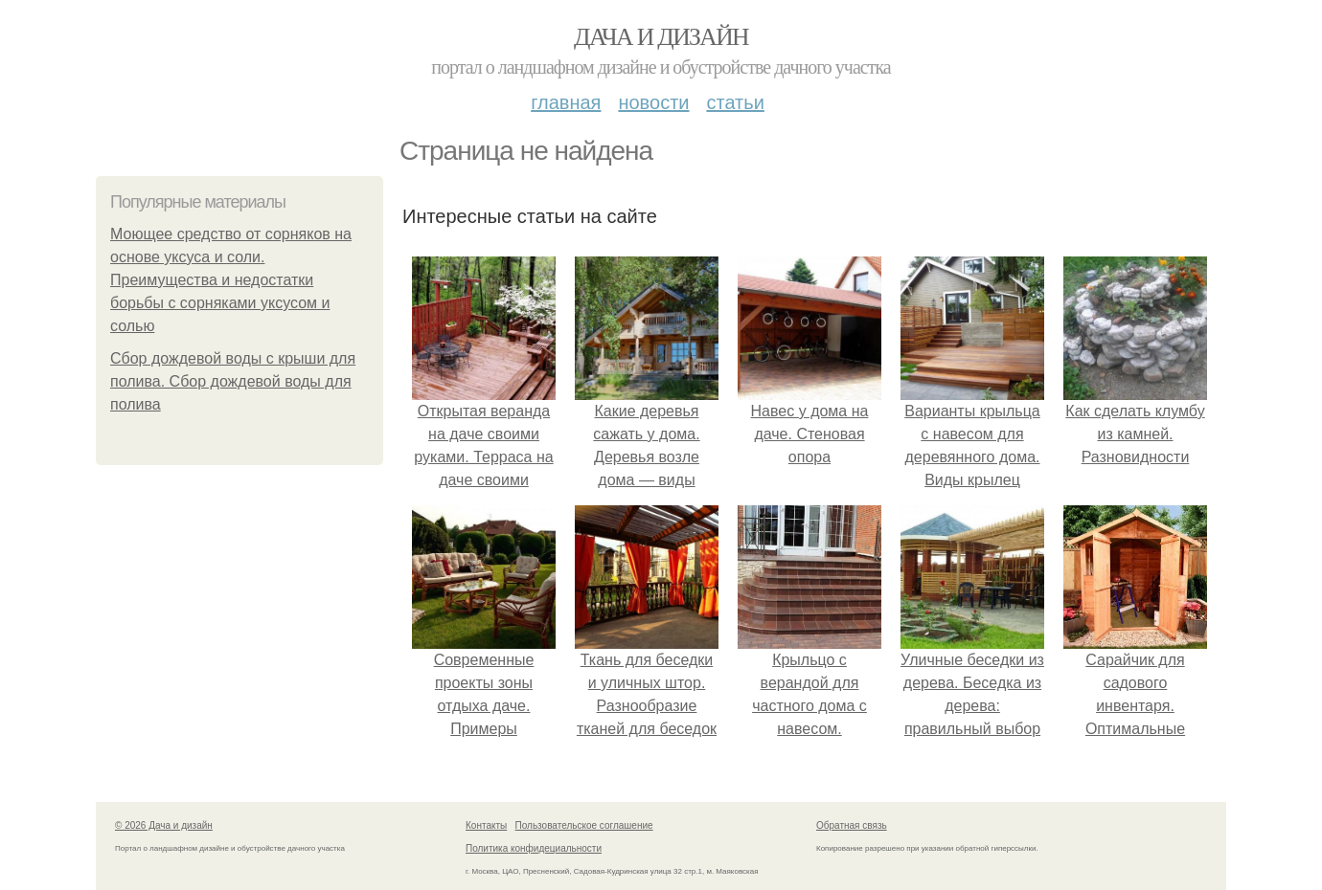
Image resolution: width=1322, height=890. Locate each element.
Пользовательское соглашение (584, 825)
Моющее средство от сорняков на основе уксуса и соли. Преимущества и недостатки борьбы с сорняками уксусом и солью (231, 280)
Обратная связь (851, 825)
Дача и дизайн (661, 37)
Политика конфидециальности (534, 848)
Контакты (486, 825)
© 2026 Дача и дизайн (164, 825)
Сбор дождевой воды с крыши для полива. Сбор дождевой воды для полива (232, 381)
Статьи (735, 102)
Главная (566, 102)
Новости (653, 102)
